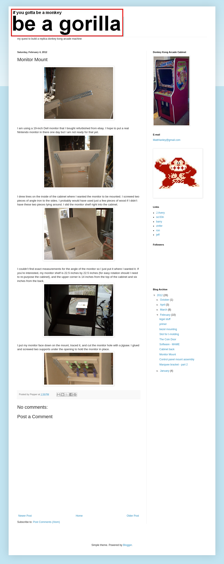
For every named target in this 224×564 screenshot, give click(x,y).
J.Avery (160, 212)
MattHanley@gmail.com (166, 139)
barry (159, 221)
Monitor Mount (167, 354)
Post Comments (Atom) (46, 522)
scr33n (160, 217)
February (165, 314)
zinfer (159, 225)
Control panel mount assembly (176, 359)
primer (163, 324)
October (165, 299)
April (163, 304)
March (164, 309)
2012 (160, 295)
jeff (158, 234)
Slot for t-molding (169, 334)
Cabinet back (166, 349)
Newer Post (25, 515)
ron (158, 230)
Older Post (133, 515)
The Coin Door (167, 339)
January (165, 370)
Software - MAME (169, 344)
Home (79, 515)
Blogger (127, 545)
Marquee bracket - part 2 (173, 364)
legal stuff (164, 319)
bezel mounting (168, 329)
